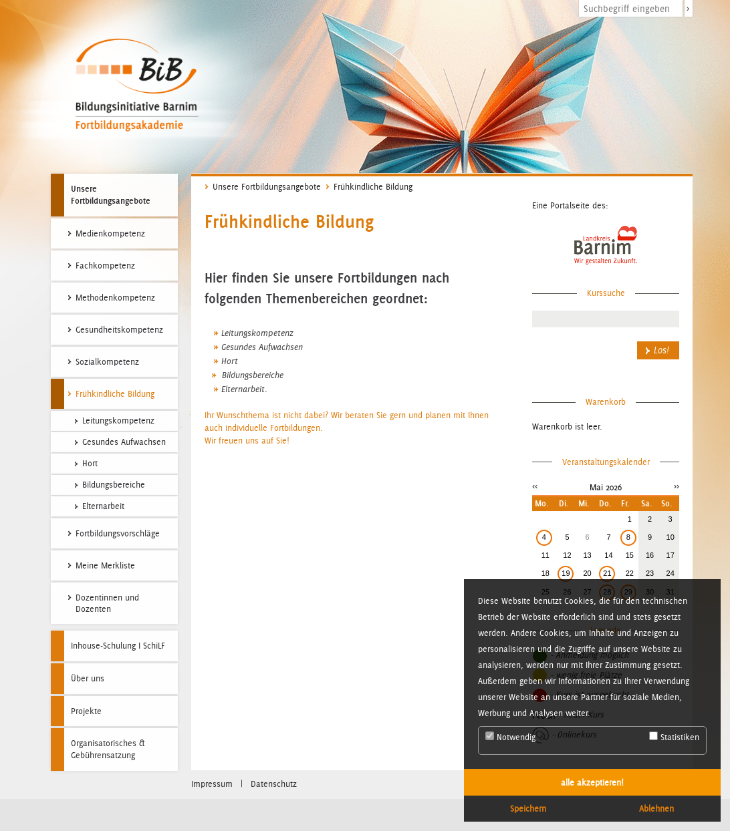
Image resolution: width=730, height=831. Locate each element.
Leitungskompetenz (257, 333)
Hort (229, 361)
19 (566, 573)
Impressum (212, 784)
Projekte (86, 711)
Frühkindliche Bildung (373, 187)
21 (607, 573)
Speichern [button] (528, 808)
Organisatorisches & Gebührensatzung (108, 749)
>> (676, 486)
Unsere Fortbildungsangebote (110, 194)
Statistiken (674, 736)
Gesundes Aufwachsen (262, 347)
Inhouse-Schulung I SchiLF (118, 646)
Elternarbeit (243, 389)
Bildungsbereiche (251, 375)
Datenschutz (274, 784)
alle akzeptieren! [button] (592, 782)
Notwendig (510, 736)
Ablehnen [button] (656, 808)
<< (534, 486)
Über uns (87, 678)
